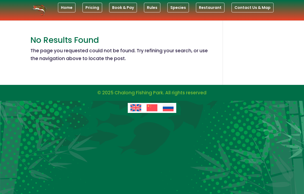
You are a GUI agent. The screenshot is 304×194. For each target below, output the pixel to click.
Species (178, 7)
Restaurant (210, 7)
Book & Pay (123, 7)
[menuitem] (136, 108)
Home (66, 7)
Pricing (92, 7)
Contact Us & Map (252, 7)
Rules (152, 7)
